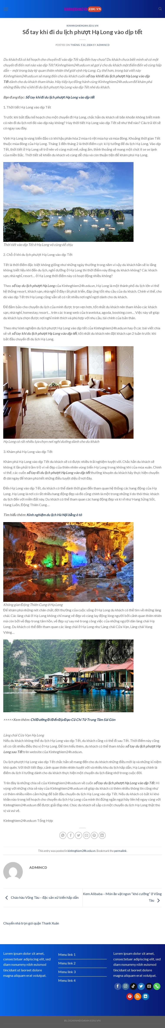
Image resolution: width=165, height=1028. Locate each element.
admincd (103, 44)
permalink (120, 851)
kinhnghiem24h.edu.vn (82, 25)
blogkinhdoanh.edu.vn (82, 1020)
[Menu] (5, 9)
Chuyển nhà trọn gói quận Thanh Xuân (31, 923)
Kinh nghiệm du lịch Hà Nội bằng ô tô (54, 515)
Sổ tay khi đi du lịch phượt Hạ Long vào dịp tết (60, 97)
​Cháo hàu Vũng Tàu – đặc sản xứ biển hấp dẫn (41, 897)
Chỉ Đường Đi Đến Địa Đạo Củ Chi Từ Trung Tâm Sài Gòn (72, 719)
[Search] (160, 9)
